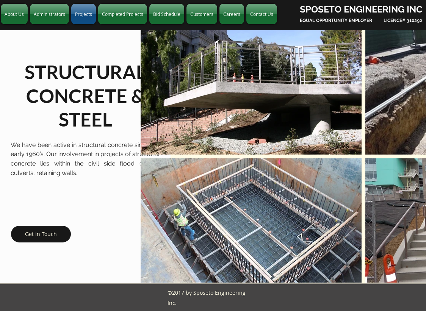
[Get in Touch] (41, 234)
